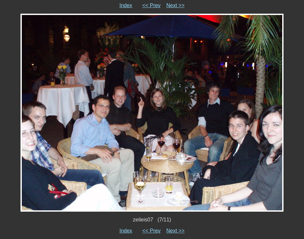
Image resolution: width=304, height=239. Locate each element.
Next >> (175, 5)
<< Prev (151, 5)
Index (125, 5)
